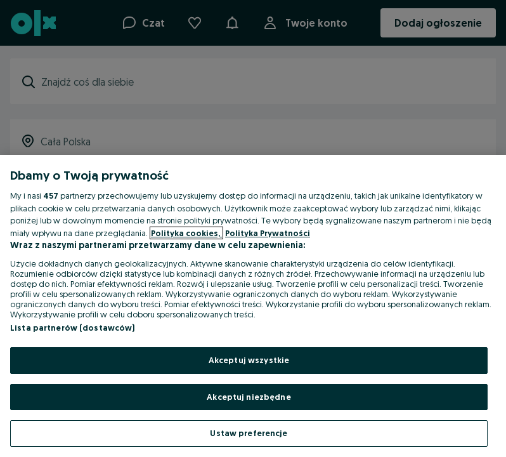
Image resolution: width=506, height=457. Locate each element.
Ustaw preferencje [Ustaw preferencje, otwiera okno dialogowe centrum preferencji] (248, 433)
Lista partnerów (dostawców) (72, 327)
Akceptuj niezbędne (248, 397)
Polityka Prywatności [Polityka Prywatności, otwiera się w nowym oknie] (267, 233)
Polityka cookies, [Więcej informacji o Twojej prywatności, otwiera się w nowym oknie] (186, 233)
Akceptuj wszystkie (249, 360)
